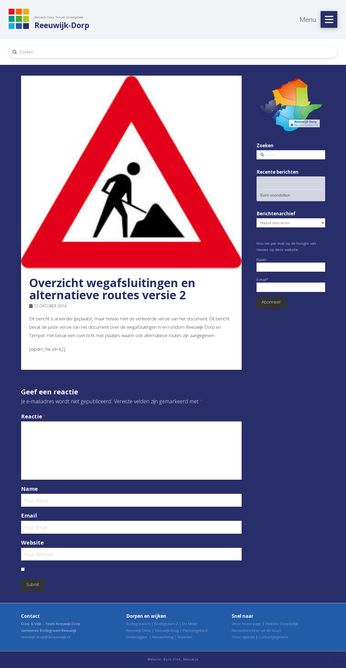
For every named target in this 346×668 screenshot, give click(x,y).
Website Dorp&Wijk (281, 623)
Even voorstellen (275, 195)
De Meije (189, 623)
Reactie (33, 416)
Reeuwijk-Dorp (138, 630)
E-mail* (291, 284)
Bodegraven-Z (166, 623)
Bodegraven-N (138, 623)
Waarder (185, 636)
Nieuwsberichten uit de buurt (256, 630)
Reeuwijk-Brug (167, 630)
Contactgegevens (273, 636)
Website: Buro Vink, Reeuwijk (173, 659)
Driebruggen (136, 636)
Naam (291, 264)
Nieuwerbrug (163, 636)
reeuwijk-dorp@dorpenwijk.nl (45, 636)
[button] (329, 19)
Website (32, 542)
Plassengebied (195, 630)
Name (29, 488)
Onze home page (246, 623)
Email (29, 515)
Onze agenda (243, 636)
